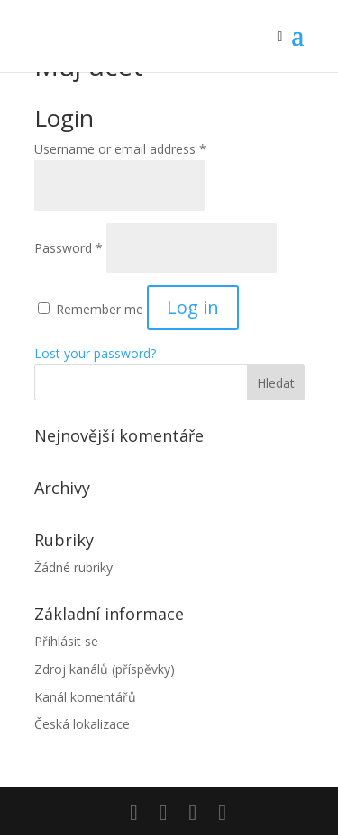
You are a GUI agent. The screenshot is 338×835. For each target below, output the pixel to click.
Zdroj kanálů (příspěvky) (104, 669)
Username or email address (120, 148)
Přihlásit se (66, 641)
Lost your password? (95, 353)
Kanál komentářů (85, 696)
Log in (193, 307)
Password (68, 247)
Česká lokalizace (82, 723)
